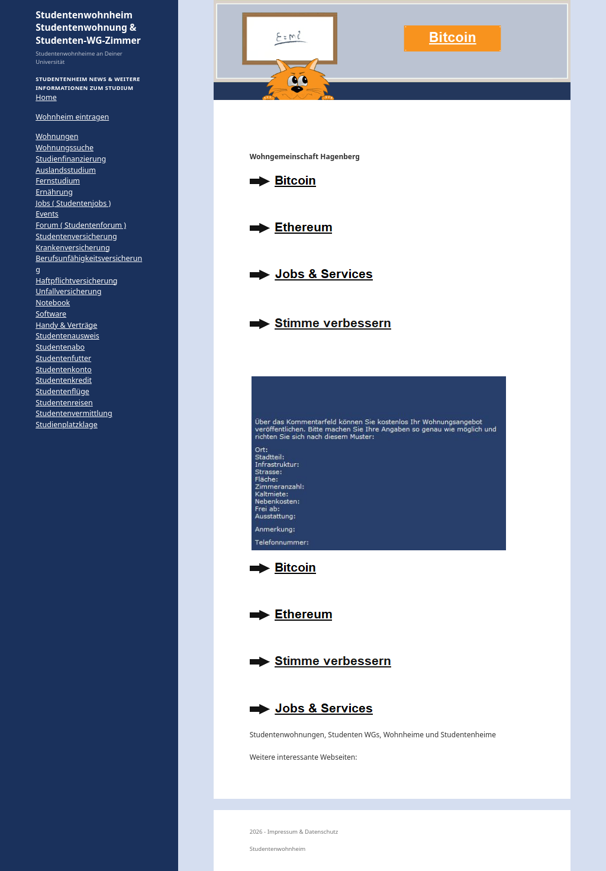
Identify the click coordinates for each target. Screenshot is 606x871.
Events (47, 214)
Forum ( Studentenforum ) (81, 225)
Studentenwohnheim (278, 849)
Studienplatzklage (67, 425)
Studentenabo (60, 347)
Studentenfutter (63, 358)
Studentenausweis (67, 336)
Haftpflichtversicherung (76, 281)
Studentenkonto (64, 369)
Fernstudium (58, 181)
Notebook (53, 303)
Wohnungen (57, 136)
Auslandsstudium (66, 170)
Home (46, 97)
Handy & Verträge (66, 325)
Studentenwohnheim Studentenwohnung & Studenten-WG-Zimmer (88, 27)
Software (51, 314)
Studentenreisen (64, 403)
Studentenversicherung (76, 236)
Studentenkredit (64, 380)
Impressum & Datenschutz (303, 831)
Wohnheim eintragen (72, 117)
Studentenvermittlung (74, 413)
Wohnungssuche (65, 148)
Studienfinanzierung (71, 159)
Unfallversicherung (68, 291)
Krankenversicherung (72, 248)
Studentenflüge (62, 391)
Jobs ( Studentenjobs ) (73, 203)
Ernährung (54, 192)
